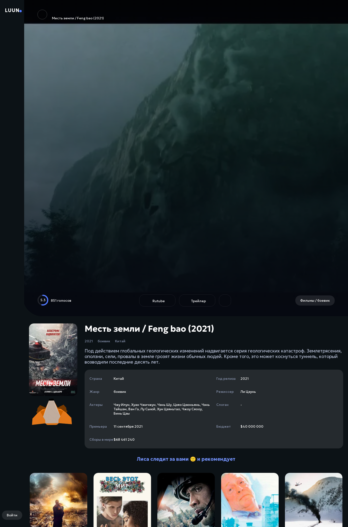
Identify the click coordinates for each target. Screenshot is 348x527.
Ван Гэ (133, 409)
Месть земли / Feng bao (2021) (70, 15)
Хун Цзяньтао (168, 409)
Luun (12, 10)
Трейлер (198, 301)
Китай (120, 341)
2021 (89, 341)
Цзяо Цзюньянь (186, 405)
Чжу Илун (122, 405)
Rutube (158, 301)
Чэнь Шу (164, 405)
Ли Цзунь (248, 391)
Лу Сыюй (147, 409)
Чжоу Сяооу (192, 409)
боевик (104, 341)
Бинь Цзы (122, 413)
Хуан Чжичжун (143, 405)
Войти (12, 515)
